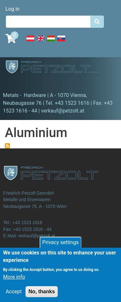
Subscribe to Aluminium (7, 145)
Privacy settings (60, 247)
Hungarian (51, 42)
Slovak (61, 42)
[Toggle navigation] (14, 82)
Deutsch (30, 42)
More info (14, 282)
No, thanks (41, 296)
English (41, 42)
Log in (12, 9)
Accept (13, 296)
